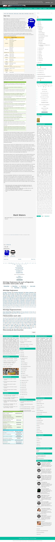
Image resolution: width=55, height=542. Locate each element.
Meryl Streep (47, 349)
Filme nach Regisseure (19, 8)
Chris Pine (42, 204)
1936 (19, 317)
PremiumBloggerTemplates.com (32, 540)
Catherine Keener (46, 346)
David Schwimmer (39, 206)
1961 (27, 319)
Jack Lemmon (14, 349)
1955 (9, 319)
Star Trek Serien (19, 265)
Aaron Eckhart (45, 200)
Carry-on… (38, 405)
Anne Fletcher (26, 313)
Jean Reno (50, 144)
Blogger (35, 538)
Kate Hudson (48, 359)
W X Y (21, 264)
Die (11, 263)
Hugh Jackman (49, 207)
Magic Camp (7, 15)
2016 (4, 328)
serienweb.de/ (18, 443)
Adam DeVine (11, 13)
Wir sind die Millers (41, 34)
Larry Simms (41, 132)
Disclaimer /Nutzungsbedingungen (42, 530)
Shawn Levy (18, 294)
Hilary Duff (40, 359)
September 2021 (24, 380)
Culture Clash (39, 418)
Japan (38, 444)
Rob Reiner (16, 287)
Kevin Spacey (47, 197)
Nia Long (44, 353)
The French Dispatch (45, 488)
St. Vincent (40, 29)
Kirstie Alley (44, 352)
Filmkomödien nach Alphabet (11, 8)
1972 (30, 320)
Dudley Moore (39, 193)
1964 (4, 320)
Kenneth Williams (41, 129)
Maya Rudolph (42, 349)
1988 (18, 323)
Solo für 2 (43, 521)
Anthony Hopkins (39, 189)
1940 (31, 317)
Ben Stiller (24, 287)
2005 (22, 325)
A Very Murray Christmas (45, 508)
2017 (7, 328)
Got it (52, 2)
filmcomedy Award (6, 10)
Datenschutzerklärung (40, 532)
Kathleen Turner (39, 352)
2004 (17, 325)
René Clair (40, 186)
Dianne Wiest (41, 347)
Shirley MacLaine (48, 341)
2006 (28, 325)
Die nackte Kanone (40, 407)
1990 (26, 323)
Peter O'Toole (47, 198)
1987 (14, 323)
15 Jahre (21, 339)
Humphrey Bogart (39, 208)
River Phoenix (39, 212)
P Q (31, 263)
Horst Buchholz (43, 207)
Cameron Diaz (47, 356)
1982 (28, 322)
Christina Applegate (42, 351)
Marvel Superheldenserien (19, 267)
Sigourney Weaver (40, 342)
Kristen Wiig (38, 345)
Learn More (47, 2)
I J (21, 263)
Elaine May (32, 312)
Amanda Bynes (42, 355)
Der (10, 263)
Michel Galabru (49, 142)
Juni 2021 (23, 385)
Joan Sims (49, 338)
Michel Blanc (42, 198)
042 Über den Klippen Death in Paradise (10, 389)
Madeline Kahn (46, 348)
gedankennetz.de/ (18, 413)
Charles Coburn (47, 203)
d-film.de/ (19, 438)
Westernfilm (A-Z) (41, 78)
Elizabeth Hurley (49, 351)
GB (37, 440)
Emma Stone (47, 358)
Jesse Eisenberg (45, 194)
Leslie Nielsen (14, 350)
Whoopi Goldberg (47, 354)
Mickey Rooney (39, 185)
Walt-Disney (39, 414)
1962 (31, 319)
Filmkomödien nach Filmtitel (19, 269)
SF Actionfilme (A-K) (19, 270)
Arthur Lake (44, 127)
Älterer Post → (33, 259)
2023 (29, 328)
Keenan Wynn (45, 146)
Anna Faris (46, 340)
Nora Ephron (16, 312)
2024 (39, 21)
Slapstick (38, 429)
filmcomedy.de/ (19, 441)
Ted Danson (43, 187)
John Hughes (45, 8)
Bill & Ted (38, 401)
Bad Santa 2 (23, 373)
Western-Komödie (40, 432)
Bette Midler (41, 346)
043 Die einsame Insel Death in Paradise (10, 386)
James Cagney (39, 194)
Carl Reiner (12, 293)
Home (5, 13)
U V (17, 264)
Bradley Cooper (46, 202)
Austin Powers (39, 400)
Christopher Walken (43, 144)
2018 (11, 328)
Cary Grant (15, 352)
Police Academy (39, 410)
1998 (22, 324)
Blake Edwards (30, 292)
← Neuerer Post (5, 259)
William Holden (44, 188)
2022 (49, 8)
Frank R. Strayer (10, 294)
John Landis (7, 295)
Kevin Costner (43, 210)
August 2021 (23, 382)
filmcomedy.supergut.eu (40, 458)
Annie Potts (47, 355)
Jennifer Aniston (48, 339)
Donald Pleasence (41, 192)
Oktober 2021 (23, 358)
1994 (8, 324)
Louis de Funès (40, 137)
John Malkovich (39, 183)
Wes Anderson (12, 296)
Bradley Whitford (44, 190)
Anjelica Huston (47, 342)
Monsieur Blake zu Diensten (46, 475)
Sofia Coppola (20, 313)
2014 (29, 327)
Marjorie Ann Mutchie (6, 351)
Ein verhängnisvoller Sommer (26, 366)
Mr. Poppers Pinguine (41, 43)
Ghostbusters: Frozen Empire (8, 358)
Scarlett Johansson (39, 354)
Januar (40, 60)
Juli (39, 51)
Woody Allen (6, 286)
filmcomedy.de (27, 538)
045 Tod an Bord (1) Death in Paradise (10, 381)
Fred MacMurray (44, 141)
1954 (6, 319)
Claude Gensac (5, 353)
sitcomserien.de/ (18, 434)
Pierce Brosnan (45, 185)
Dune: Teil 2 (5, 366)
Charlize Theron (46, 357)
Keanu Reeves (48, 196)
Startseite (19, 259)
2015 (33, 327)
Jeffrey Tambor (21, 13)
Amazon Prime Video (19, 277)
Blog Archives (47, 216)
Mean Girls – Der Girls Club (46, 469)
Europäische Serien (19, 272)
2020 (7, 13)
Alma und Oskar (22, 346)
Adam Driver (50, 200)
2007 (33, 325)
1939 (28, 317)
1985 (6, 323)
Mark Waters (27, 13)
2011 (16, 327)
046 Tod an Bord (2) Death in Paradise (10, 378)
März (40, 57)
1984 (35, 322)
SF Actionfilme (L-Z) (19, 271)
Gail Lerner (31, 313)
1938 (25, 317)
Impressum (11, 10)
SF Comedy (40, 8)
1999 (26, 324)
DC (16, 268)
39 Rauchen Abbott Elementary (25, 408)
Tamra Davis (14, 313)
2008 (4, 327)
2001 (35, 324)
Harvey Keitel (42, 181)
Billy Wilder (5, 293)
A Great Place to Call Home (46, 462)
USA (37, 445)
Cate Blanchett (40, 357)
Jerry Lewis (32, 286)
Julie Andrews (9, 354)
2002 (6, 325)
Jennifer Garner (47, 347)
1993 (4, 324)
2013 (25, 327)
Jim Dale (46, 137)
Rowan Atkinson (50, 212)
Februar (40, 58)
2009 (8, 327)
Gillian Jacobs (16, 13)
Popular (39, 216)
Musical (38, 425)
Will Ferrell (47, 136)
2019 (14, 328)
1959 (21, 319)
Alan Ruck (49, 188)
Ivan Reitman (26, 294)
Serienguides (35, 8)
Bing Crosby (41, 202)
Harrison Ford (49, 193)
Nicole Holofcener (6, 313)
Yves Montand (39, 214)
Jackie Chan (47, 181)
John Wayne (38, 210)
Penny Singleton (9, 339)
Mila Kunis (40, 361)
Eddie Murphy (45, 130)
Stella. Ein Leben (23, 338)
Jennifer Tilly (44, 359)
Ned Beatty (45, 211)
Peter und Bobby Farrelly (25, 295)
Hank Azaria (44, 193)
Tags (42, 216)
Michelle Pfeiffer (49, 352)
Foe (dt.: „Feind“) (6, 364)
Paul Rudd (45, 140)
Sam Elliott (49, 199)
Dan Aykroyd (49, 133)
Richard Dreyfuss (43, 199)
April (39, 55)
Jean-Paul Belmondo (40, 209)
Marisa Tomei (47, 345)
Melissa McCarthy (6, 350)
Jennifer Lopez (42, 344)
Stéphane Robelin (49, 213)
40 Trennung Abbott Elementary (25, 406)
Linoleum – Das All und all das (8, 360)
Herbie (38, 408)
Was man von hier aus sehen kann (26, 341)
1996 (15, 324)
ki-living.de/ (18, 424)
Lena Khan (9, 314)
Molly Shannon (39, 353)
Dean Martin (43, 134)
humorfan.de (18, 422)
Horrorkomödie (39, 422)
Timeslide (37, 450)
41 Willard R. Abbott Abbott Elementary (26, 404)
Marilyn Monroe (47, 360)
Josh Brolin (42, 196)
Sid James (44, 131)
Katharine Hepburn (49, 344)
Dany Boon (14, 286)
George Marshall (18, 292)
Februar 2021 (23, 392)
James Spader (49, 208)
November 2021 (24, 356)
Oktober (40, 28)
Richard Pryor (50, 211)
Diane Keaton (11, 353)
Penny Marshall (25, 312)
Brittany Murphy (41, 356)
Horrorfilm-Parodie (40, 420)
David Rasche (50, 191)
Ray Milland (50, 185)
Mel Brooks (23, 286)
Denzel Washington (46, 206)
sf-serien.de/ (18, 432)
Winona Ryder (47, 350)
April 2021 (23, 389)
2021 (21, 328)
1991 (30, 323)
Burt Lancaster (42, 203)
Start (4, 8)
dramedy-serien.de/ (19, 431)
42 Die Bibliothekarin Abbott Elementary (26, 401)
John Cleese (47, 195)
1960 (24, 319)
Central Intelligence (41, 32)
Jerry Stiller (45, 209)
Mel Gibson (41, 211)
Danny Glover (43, 205)
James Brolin (44, 208)
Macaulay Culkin (45, 183)
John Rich (49, 209)
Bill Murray (50, 131)
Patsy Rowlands (49, 353)
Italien (38, 442)
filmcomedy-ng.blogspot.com (40, 456)
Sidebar (37, 451)
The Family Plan (44, 482)
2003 (12, 325)
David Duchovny (48, 205)
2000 (30, 324)
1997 (19, 324)
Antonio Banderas (46, 189)
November (40, 27)
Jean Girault (33, 294)
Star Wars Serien (19, 266)
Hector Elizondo (44, 138)
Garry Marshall (20, 293)
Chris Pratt (47, 204)
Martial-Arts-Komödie (40, 423)
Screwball (38, 427)
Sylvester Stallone (39, 200)
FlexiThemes (17, 540)
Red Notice (40, 31)
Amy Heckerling (7, 312)
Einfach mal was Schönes (24, 344)
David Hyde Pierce (44, 191)
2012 (21, 327)
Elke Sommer (42, 358)
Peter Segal (14, 295)
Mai (39, 54)
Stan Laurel (44, 213)
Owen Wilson (5, 343)
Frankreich (38, 438)
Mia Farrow (13, 354)
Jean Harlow (16, 353)
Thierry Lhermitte (48, 187)
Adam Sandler (49, 132)
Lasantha (25, 540)
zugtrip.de (19, 427)
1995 (12, 324)
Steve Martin (39, 136)
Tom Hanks (17, 348)
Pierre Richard (47, 135)
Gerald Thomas (7, 292)
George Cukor (28, 293)
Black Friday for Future (45, 495)
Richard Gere (46, 186)
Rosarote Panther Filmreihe (41, 412)
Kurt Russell (48, 210)
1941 (34, 317)
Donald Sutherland (48, 192)
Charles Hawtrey (6, 341)
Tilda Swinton (42, 350)
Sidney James (40, 213)
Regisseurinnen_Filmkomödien (28, 8)
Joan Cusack (42, 341)
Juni (39, 52)
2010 (11, 327)
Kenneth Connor (42, 133)
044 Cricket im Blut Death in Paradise (10, 384)
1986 (10, 323)
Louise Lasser (42, 360)
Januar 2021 (23, 394)
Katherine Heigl (41, 348)
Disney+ (19, 276)
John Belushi (42, 195)
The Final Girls (12, 256)
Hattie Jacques (39, 339)
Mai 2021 (23, 387)
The (14, 264)
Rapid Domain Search (39, 540)
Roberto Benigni (44, 212)
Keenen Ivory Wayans (40, 197)
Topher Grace (39, 188)
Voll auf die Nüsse (41, 37)
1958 (18, 319)
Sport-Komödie (39, 430)
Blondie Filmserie (39, 403)
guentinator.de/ (19, 416)
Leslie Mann (43, 345)
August (40, 49)
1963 (34, 319)
